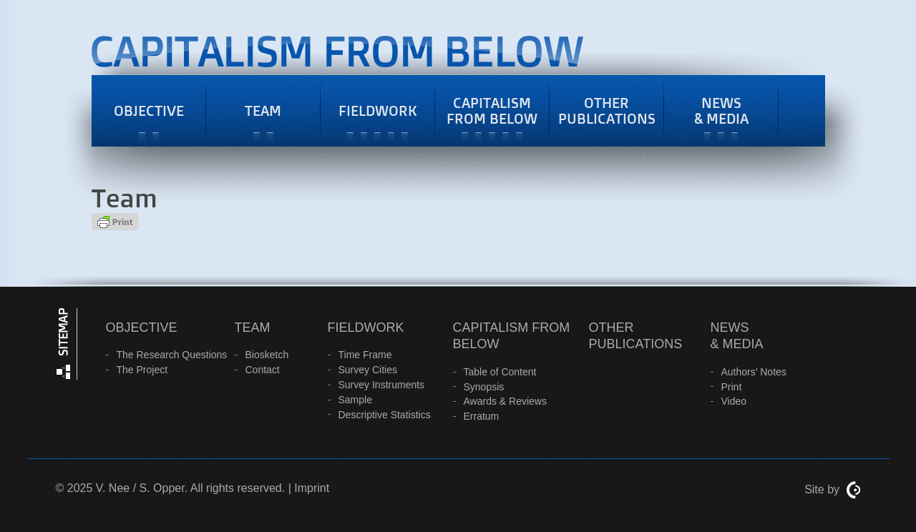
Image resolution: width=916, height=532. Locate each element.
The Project (142, 369)
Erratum (482, 416)
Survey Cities (367, 369)
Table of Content (500, 372)
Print (731, 387)
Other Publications (607, 110)
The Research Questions (172, 354)
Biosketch (267, 354)
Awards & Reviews (505, 401)
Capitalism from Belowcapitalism (476, 55)
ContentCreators (854, 490)
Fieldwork (377, 110)
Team (263, 110)
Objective (149, 110)
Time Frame (365, 354)
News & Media (721, 110)
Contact (262, 369)
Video (734, 401)
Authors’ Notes (753, 372)
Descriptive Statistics (384, 414)
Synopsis (484, 387)
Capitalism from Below (492, 110)
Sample (355, 399)
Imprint (311, 488)
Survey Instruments (381, 384)
